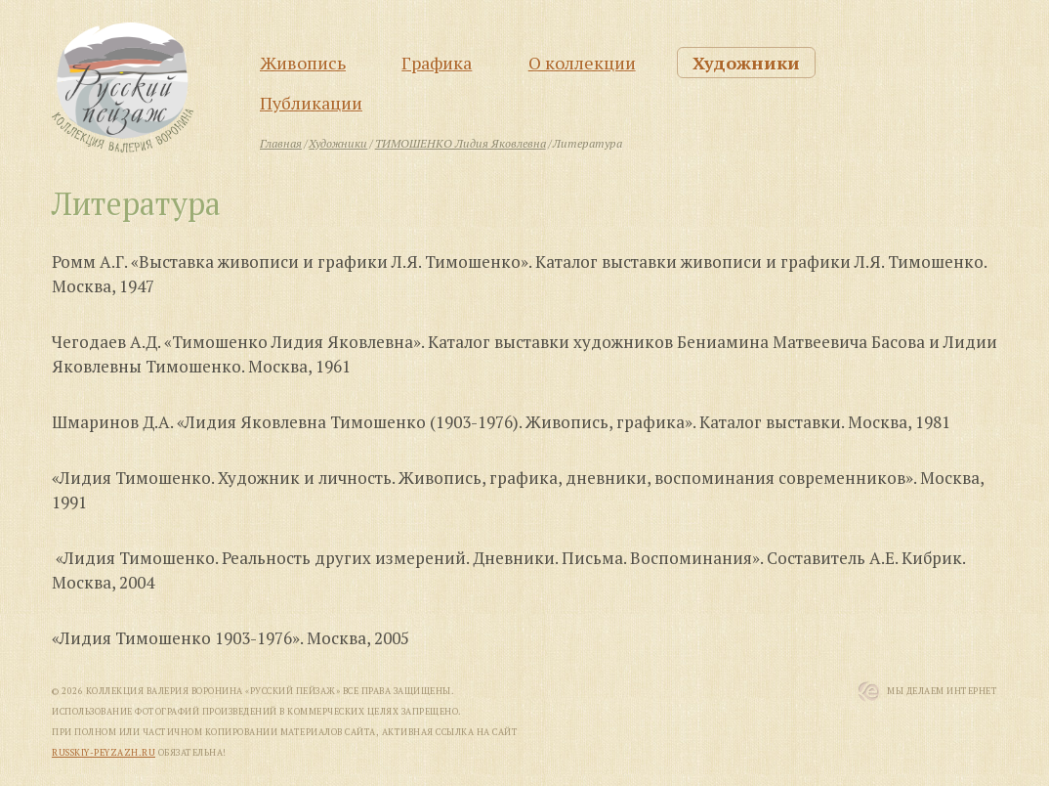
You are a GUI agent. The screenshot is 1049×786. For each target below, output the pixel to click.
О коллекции (582, 62)
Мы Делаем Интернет (942, 691)
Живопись (303, 62)
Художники (746, 62)
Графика (436, 62)
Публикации (311, 102)
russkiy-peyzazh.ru (103, 753)
